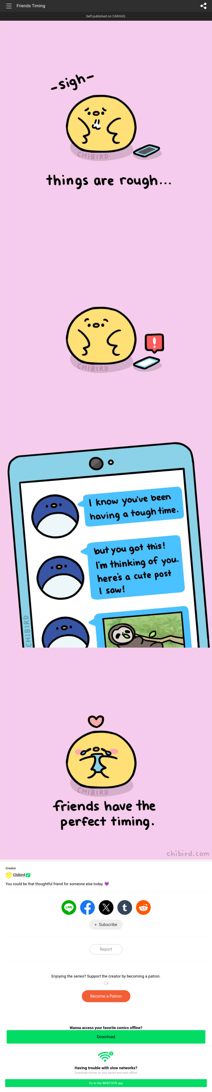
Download (106, 1036)
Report (106, 949)
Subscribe (108, 924)
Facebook (87, 907)
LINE (68, 907)
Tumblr (124, 907)
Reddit (143, 907)
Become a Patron (106, 996)
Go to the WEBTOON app (106, 1083)
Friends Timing (31, 5)
